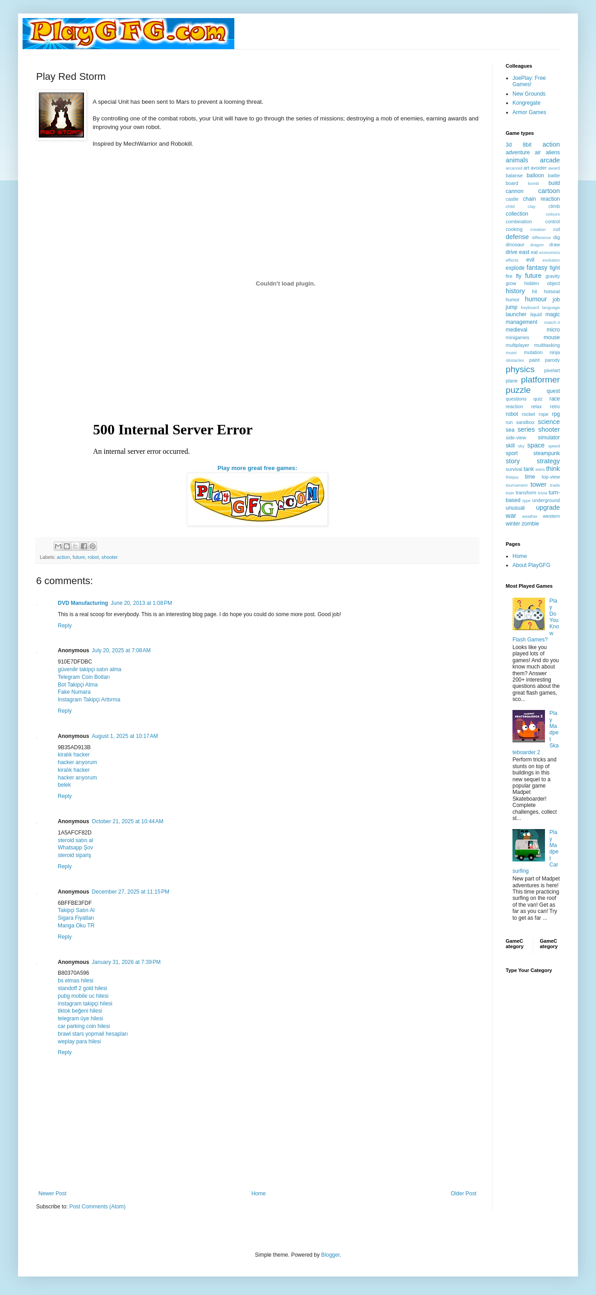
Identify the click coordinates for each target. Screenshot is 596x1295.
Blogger (330, 1255)
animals (517, 160)
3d (509, 145)
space (536, 445)
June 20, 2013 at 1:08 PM (141, 603)
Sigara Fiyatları (76, 918)
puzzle (518, 390)
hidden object (542, 283)
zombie (530, 524)
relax (536, 406)
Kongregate (526, 103)
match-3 (552, 322)
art (527, 168)
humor (513, 299)
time (530, 477)
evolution (551, 260)
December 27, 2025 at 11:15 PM (130, 892)
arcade (550, 160)
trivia (542, 492)
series (526, 429)
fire (509, 276)
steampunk (546, 453)
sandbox (525, 422)
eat (534, 252)
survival (514, 469)
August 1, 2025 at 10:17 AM (125, 736)
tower (538, 484)
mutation (533, 352)
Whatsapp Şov (75, 847)
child (510, 206)
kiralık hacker (74, 754)
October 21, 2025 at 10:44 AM (127, 821)
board (512, 183)
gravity (552, 276)
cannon (514, 191)
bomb (533, 183)
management (521, 322)
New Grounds (528, 94)
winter (513, 524)
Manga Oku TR (76, 925)
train (510, 492)
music (511, 352)
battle (554, 175)
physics (520, 369)
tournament (517, 485)
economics (549, 252)
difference (541, 237)
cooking (514, 229)
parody (552, 360)
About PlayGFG (531, 565)
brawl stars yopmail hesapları (93, 1034)
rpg (556, 414)
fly (519, 276)
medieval (516, 330)
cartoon (549, 190)
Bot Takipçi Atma (78, 685)
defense (517, 236)
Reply (65, 625)
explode (515, 268)
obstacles (515, 360)
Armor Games (529, 112)
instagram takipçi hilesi (85, 1003)
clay (531, 206)
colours (553, 214)
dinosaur (515, 244)
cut (557, 229)
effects (512, 260)
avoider (538, 168)
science (549, 421)
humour (536, 299)
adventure (518, 152)
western (551, 516)
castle (512, 199)
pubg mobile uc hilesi (83, 996)
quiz (538, 398)
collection (517, 214)
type (526, 500)
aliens (553, 152)
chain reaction (541, 199)
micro (553, 330)
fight (554, 268)
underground (546, 500)
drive (511, 252)
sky (521, 445)
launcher (516, 314)
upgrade (548, 507)
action (63, 557)
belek (64, 785)
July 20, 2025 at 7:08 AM (121, 650)
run (509, 422)
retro (555, 406)
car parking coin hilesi (84, 1026)
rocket (528, 414)
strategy (548, 461)
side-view (516, 437)
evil (530, 260)
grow (511, 283)
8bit (527, 145)
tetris (540, 469)
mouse (552, 337)
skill (510, 445)
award (554, 168)
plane (511, 380)
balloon (535, 175)
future (79, 557)
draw (554, 244)
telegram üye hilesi (80, 1018)
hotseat (552, 291)
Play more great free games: (258, 468)
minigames (517, 337)
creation (538, 229)
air (537, 152)
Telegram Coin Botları (84, 677)
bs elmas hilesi (75, 980)
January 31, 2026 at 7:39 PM (126, 962)
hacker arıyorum (77, 762)
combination (519, 221)
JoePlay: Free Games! (529, 81)
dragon (537, 244)
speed (554, 445)
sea (510, 430)
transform (526, 492)
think (553, 468)
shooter (110, 557)
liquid (536, 314)
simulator (549, 437)
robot (93, 557)
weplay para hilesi (79, 1041)
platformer (540, 379)
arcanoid (514, 168)
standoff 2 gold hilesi (82, 988)
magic (552, 314)
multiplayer (517, 345)
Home (258, 1193)
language (551, 307)
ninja (554, 352)
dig (557, 237)
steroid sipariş (74, 855)
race (554, 399)
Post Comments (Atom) (97, 1206)
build (554, 183)
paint (534, 360)
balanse (514, 175)
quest (553, 391)
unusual (515, 508)
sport (512, 453)
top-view (551, 476)
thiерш (512, 477)
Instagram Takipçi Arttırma (89, 699)
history (515, 291)
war (511, 515)
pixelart (552, 370)
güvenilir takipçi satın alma (89, 669)
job (556, 299)
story (513, 461)
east (524, 252)
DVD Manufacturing (83, 603)
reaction (514, 406)
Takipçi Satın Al (76, 910)
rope (544, 414)
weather (529, 516)
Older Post (463, 1193)
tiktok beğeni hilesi (80, 1011)
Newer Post (52, 1193)
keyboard (530, 307)
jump (511, 307)
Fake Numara (74, 692)
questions (516, 398)
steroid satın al (75, 840)
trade (555, 485)
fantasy (536, 267)
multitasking (547, 345)
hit (534, 291)
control (552, 221)
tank (529, 469)
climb (554, 206)
